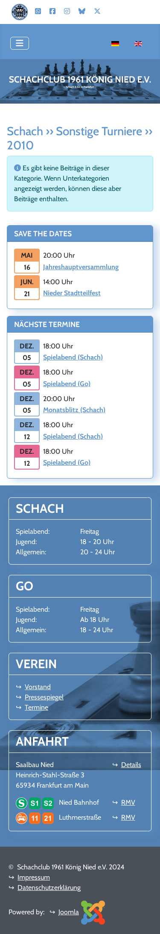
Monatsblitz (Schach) (74, 410)
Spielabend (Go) (66, 384)
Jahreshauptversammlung (81, 267)
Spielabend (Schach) (73, 357)
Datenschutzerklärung (49, 887)
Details (131, 765)
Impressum (33, 877)
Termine (36, 707)
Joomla (68, 912)
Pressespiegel (44, 697)
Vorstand (38, 687)
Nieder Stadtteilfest (72, 293)
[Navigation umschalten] (19, 43)
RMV (128, 802)
